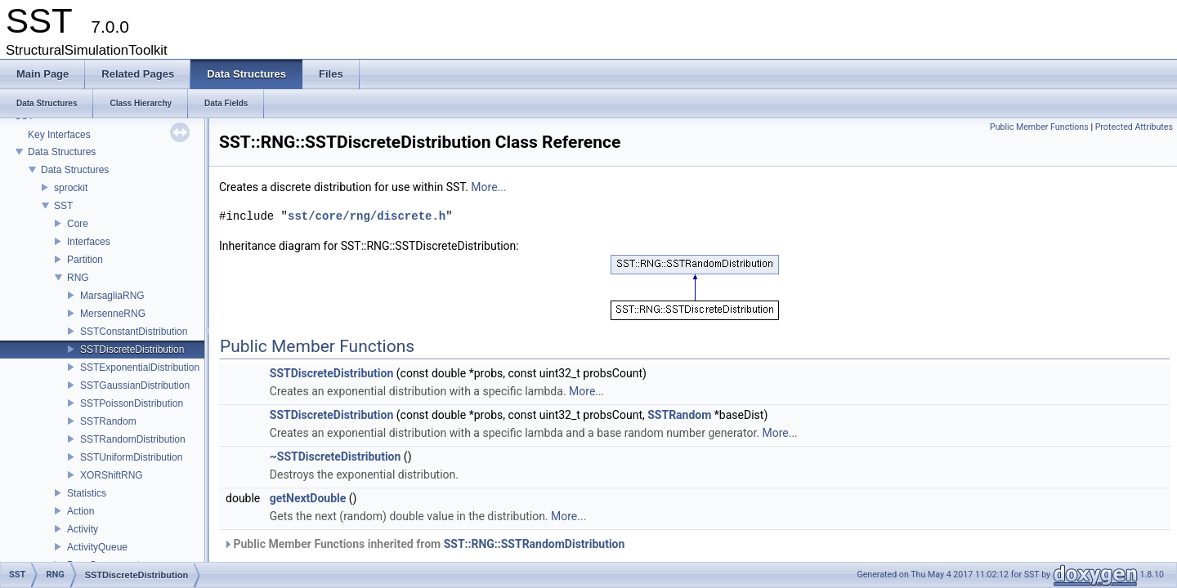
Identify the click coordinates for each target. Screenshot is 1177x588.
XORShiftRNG (111, 475)
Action (80, 511)
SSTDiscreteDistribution (132, 349)
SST (63, 206)
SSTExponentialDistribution (139, 367)
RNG (78, 277)
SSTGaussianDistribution (135, 385)
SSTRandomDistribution (133, 439)
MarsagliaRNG (112, 295)
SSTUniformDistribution (131, 457)
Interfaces (88, 241)
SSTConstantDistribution (133, 331)
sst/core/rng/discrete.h (366, 216)
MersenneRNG (112, 313)
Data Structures (62, 152)
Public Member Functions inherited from (423, 543)
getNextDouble (308, 498)
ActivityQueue (97, 547)
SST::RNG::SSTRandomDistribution (534, 543)
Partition (85, 259)
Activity (82, 529)
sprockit (70, 188)
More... (488, 187)
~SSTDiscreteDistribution (335, 456)
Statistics (86, 493)
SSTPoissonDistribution (131, 403)
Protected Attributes (1134, 127)
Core (77, 223)
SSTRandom (108, 421)
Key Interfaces (59, 134)
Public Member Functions (1039, 127)
